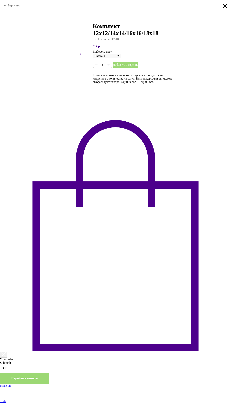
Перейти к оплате (24, 378)
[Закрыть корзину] (3, 355)
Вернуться (14, 5)
